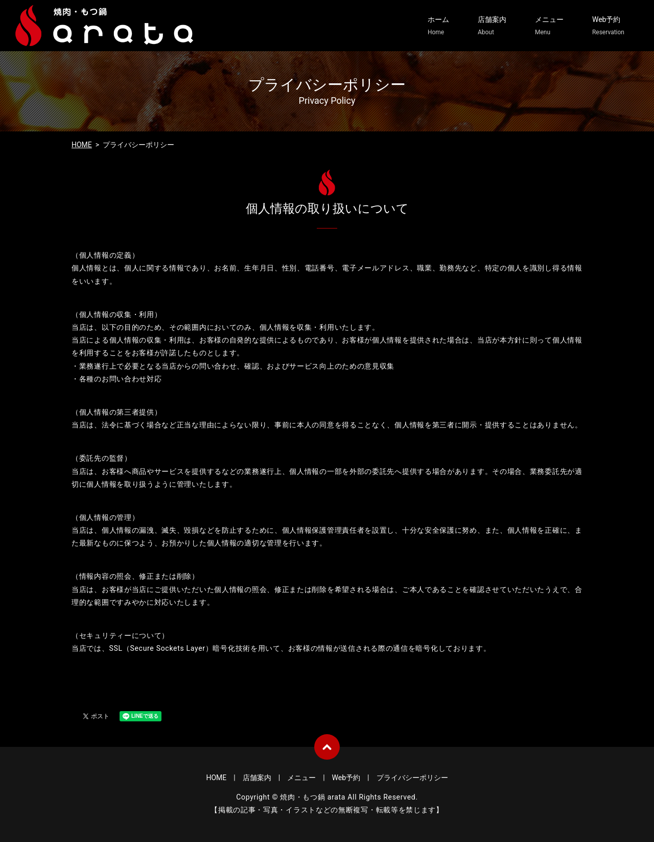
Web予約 (608, 26)
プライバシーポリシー (412, 777)
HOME (82, 145)
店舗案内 (492, 26)
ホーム (438, 26)
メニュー (549, 26)
